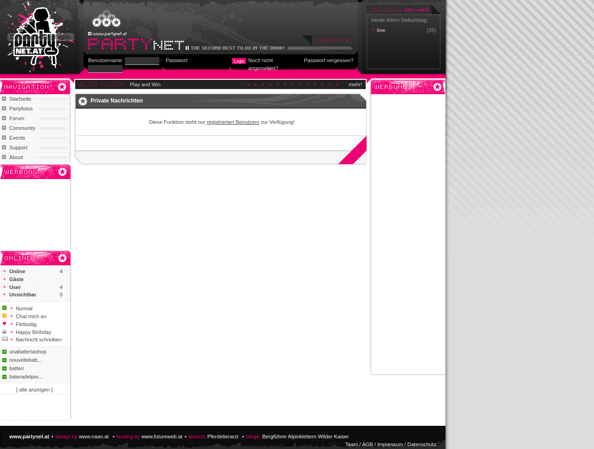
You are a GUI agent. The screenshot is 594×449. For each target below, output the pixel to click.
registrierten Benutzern (233, 122)
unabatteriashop (27, 351)
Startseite (20, 99)
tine (381, 30)
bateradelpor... (26, 376)
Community (22, 128)
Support (18, 147)
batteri (16, 368)
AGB (367, 444)
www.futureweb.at (162, 436)
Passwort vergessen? (329, 60)
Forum (16, 118)
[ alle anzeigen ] (34, 389)
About (16, 157)
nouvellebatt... (25, 360)
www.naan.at (94, 436)
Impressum (390, 444)
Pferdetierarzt (223, 436)
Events (17, 138)
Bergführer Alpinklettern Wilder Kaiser (305, 436)
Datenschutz (421, 444)
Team (351, 444)
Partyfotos (20, 108)
